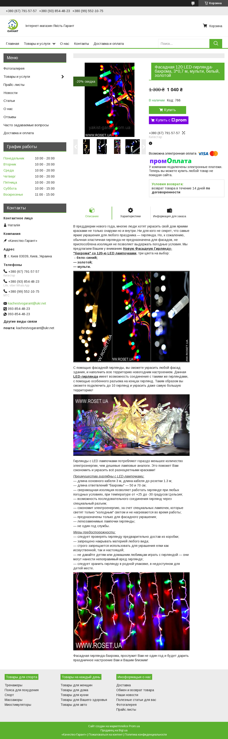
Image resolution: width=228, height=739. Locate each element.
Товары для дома (74, 690)
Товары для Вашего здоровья (83, 700)
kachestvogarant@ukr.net (27, 303)
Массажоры (13, 700)
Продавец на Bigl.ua (114, 730)
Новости (10, 93)
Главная (12, 43)
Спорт (9, 695)
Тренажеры (13, 685)
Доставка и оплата (109, 43)
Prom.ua (134, 726)
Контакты (81, 43)
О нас (64, 43)
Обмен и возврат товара (135, 690)
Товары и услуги (37, 43)
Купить (170, 110)
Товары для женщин (76, 685)
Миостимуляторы (18, 705)
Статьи (9, 101)
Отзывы (9, 117)
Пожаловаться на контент (106, 734)
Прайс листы (126, 709)
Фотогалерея (13, 68)
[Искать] (215, 43)
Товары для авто (73, 705)
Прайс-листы (13, 85)
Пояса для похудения (22, 690)
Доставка (123, 685)
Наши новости (127, 695)
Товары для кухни (74, 695)
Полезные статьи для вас (136, 700)
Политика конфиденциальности (146, 734)
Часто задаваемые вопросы (26, 125)
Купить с (171, 120)
